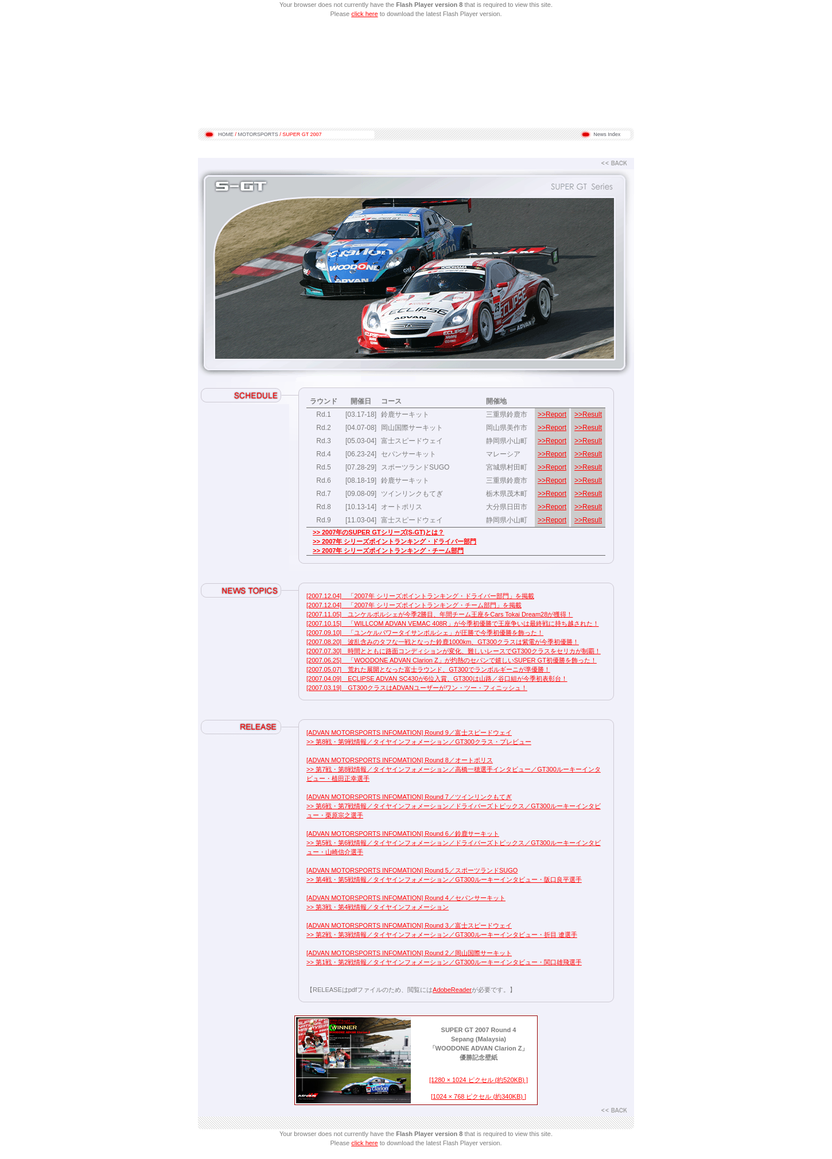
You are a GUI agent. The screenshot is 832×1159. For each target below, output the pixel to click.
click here (364, 13)
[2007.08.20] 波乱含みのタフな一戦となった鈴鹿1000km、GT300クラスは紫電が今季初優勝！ (442, 641)
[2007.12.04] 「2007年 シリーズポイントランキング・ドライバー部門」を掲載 (420, 595)
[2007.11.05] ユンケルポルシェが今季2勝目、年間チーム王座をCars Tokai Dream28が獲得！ (439, 614)
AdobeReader (452, 989)
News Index (606, 134)
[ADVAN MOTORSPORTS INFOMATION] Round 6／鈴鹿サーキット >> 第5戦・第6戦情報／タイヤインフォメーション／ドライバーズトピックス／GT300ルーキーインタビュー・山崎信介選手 (453, 842)
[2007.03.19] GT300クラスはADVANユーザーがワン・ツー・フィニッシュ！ (416, 687)
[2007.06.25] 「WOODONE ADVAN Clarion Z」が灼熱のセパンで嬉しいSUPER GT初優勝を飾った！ (451, 660)
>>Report (552, 414)
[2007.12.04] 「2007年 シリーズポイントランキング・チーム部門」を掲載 (414, 605)
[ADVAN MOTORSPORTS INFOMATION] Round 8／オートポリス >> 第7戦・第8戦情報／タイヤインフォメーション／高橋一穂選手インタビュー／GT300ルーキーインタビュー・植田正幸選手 (453, 769)
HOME (226, 134)
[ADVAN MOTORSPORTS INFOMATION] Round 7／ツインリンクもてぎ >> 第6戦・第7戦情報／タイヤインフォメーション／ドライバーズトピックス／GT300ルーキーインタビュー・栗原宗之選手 (453, 806)
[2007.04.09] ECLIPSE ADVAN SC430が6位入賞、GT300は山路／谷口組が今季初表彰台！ (436, 678)
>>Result (588, 414)
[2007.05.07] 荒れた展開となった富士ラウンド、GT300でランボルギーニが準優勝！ (428, 669)
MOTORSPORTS (258, 134)
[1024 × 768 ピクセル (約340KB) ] (478, 1096)
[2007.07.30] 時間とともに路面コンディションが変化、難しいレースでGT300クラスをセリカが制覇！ (453, 651)
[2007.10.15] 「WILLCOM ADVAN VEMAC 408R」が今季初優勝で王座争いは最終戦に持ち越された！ (452, 623)
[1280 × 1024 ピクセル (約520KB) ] (478, 1079)
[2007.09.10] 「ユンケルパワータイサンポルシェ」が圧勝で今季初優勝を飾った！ (424, 632)
